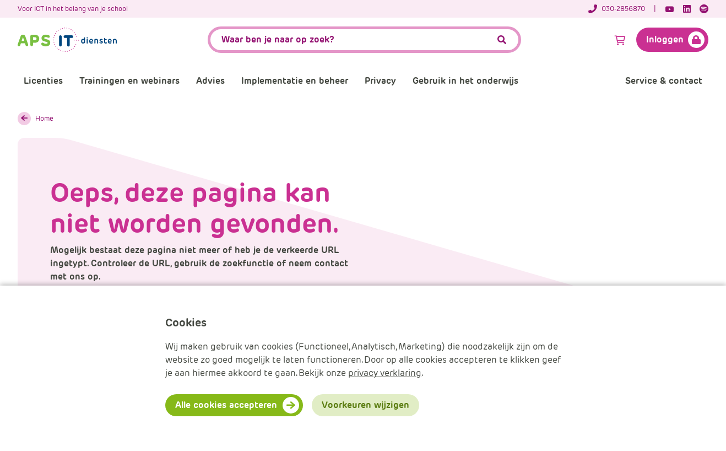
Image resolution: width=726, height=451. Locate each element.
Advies (210, 81)
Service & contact (663, 81)
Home (44, 118)
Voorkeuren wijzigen (365, 405)
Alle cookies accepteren (226, 405)
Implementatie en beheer (294, 81)
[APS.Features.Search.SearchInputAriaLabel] (364, 39)
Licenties (43, 81)
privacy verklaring (384, 373)
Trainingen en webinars (129, 81)
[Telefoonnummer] (622, 8)
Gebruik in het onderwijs (465, 81)
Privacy (380, 81)
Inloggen (665, 39)
